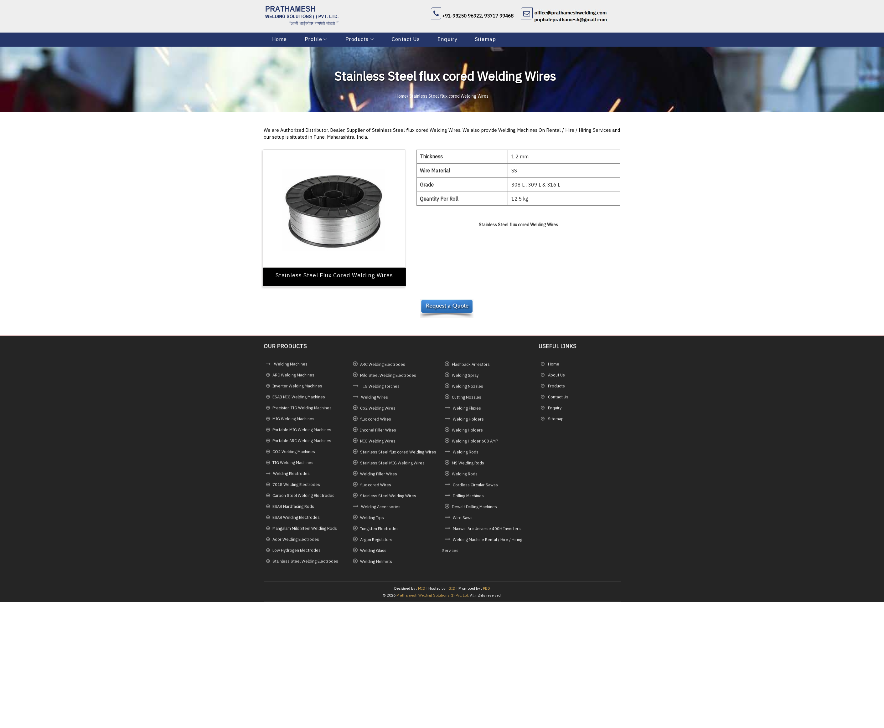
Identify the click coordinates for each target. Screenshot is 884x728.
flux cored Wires (375, 422)
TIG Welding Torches (380, 389)
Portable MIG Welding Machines (301, 433)
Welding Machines (290, 367)
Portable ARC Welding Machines (301, 444)
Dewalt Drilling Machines (474, 510)
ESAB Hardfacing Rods (293, 509)
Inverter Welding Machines (297, 389)
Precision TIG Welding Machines (302, 411)
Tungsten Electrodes (379, 532)
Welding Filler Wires (378, 477)
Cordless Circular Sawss (475, 488)
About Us (556, 378)
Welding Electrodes (291, 476)
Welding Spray (465, 378)
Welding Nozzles (467, 389)
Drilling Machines (468, 499)
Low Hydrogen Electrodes (296, 553)
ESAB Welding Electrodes (296, 520)
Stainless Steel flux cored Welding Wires (398, 455)
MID (421, 588)
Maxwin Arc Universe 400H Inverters (487, 532)
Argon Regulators (376, 543)
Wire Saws (463, 521)
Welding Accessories (381, 510)
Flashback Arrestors (471, 367)
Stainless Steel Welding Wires (388, 499)
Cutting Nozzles (466, 400)
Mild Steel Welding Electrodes (388, 378)
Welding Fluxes (467, 411)
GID (451, 588)
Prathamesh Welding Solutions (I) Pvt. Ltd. (432, 595)
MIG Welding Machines (293, 422)
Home (279, 39)
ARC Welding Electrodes (382, 367)
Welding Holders (468, 422)
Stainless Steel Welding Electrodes (305, 564)
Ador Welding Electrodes (295, 542)
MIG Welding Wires (377, 444)
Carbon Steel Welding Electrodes (303, 498)
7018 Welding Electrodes (296, 487)
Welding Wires (374, 400)
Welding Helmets (376, 564)
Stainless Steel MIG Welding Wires (392, 466)
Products (356, 39)
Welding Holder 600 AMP (475, 444)
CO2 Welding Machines (293, 455)
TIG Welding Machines (292, 466)
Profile (313, 39)
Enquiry (447, 39)
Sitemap (484, 39)
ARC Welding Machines (293, 378)
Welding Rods (465, 455)
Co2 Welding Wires (377, 411)
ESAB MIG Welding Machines (298, 400)
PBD (486, 588)
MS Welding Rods (468, 466)
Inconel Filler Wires (378, 433)
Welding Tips (372, 521)
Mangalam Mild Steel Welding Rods (304, 531)
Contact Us (405, 39)
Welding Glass (373, 553)
